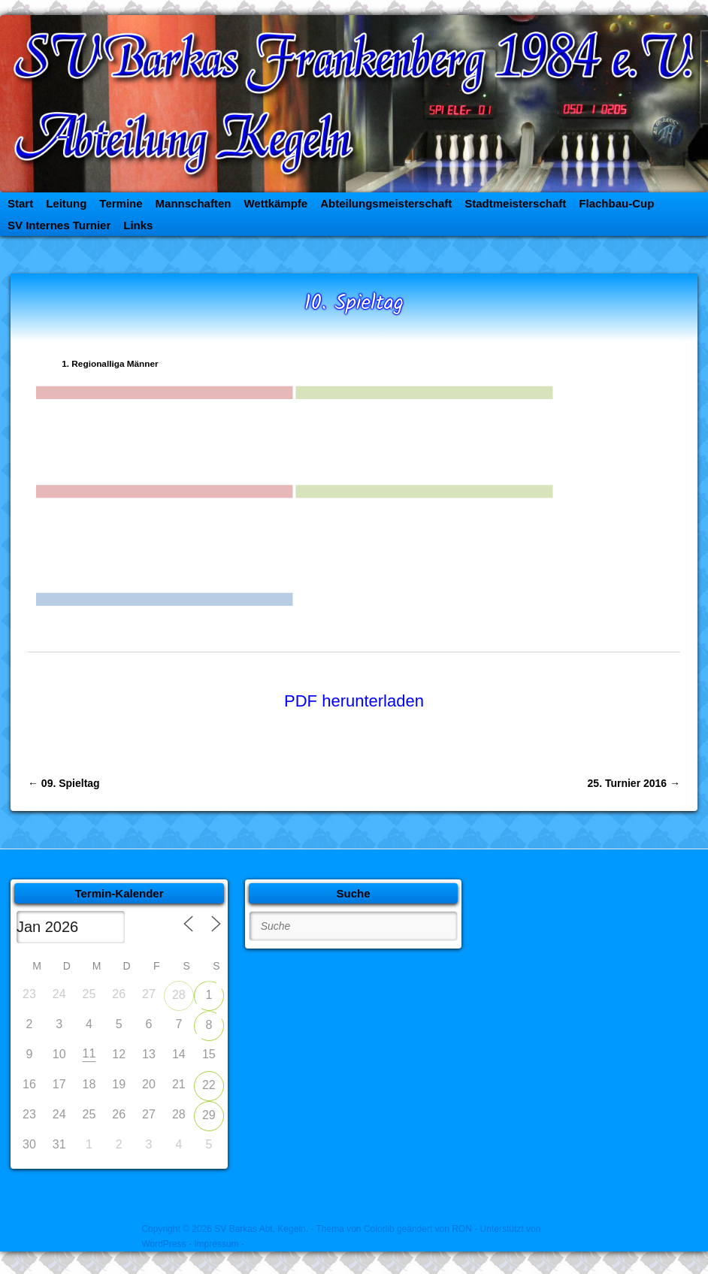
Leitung (66, 203)
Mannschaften (193, 203)
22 (209, 1085)
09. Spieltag (64, 783)
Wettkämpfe (275, 203)
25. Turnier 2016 (634, 783)
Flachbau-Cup (616, 203)
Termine (120, 203)
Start (20, 203)
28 (179, 994)
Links (138, 225)
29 (209, 1115)
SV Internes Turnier (59, 225)
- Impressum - (216, 1244)
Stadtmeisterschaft (515, 203)
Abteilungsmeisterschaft (386, 203)
